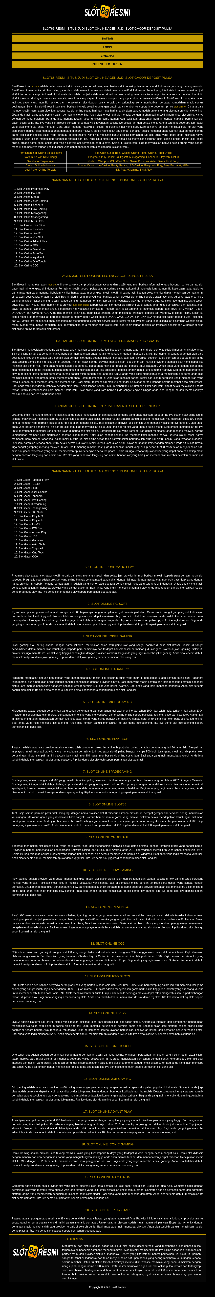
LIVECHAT (107, 55)
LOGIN (107, 47)
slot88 (35, 86)
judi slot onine (81, 304)
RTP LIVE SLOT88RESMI (107, 64)
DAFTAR (107, 38)
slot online (180, 106)
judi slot (52, 284)
